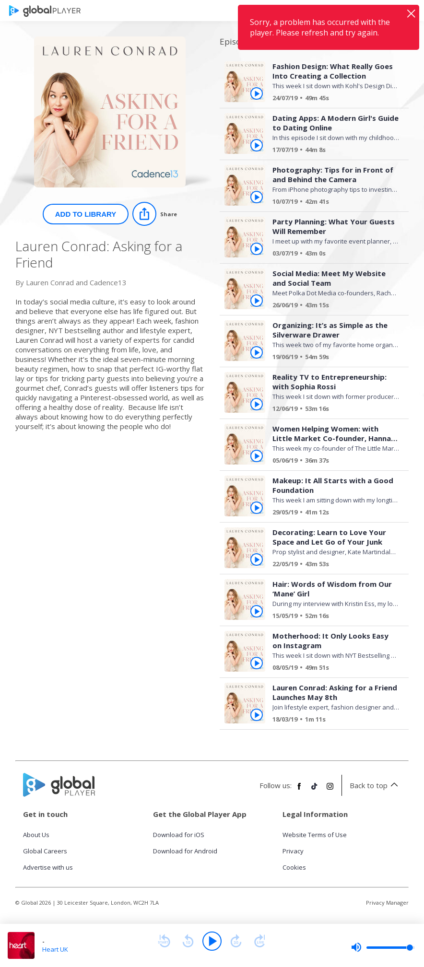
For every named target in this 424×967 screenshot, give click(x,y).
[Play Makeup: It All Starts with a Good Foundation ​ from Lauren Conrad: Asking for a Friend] (256, 507)
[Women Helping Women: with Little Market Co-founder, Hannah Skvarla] (332, 461)
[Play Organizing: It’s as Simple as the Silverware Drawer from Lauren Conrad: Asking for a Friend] (256, 352)
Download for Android (185, 851)
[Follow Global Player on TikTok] (314, 790)
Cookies (294, 867)
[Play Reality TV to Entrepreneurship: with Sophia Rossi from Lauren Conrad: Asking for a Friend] (256, 404)
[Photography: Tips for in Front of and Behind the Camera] (332, 203)
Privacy (293, 851)
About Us (36, 834)
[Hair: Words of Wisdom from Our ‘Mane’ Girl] (332, 617)
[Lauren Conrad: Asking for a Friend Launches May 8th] (332, 720)
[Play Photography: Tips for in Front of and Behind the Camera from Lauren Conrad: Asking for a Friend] (256, 197)
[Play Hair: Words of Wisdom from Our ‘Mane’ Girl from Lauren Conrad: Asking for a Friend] (256, 611)
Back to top (375, 785)
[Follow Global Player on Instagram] (330, 790)
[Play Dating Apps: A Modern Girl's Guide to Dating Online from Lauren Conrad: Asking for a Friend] (256, 145)
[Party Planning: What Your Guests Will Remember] (332, 254)
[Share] (154, 214)
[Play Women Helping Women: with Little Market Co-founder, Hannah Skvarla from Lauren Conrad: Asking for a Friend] (256, 456)
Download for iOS (178, 834)
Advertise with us (48, 867)
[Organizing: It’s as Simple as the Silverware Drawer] (332, 358)
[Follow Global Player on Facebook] (299, 790)
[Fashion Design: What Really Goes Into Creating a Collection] (332, 99)
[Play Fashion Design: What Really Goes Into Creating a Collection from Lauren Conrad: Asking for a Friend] (256, 93)
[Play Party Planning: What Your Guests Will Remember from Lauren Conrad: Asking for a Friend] (256, 249)
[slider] (383, 947)
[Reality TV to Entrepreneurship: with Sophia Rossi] (332, 410)
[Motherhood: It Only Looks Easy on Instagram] (332, 669)
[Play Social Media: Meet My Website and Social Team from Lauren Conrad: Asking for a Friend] (256, 300)
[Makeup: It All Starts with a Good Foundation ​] (332, 513)
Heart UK (55, 949)
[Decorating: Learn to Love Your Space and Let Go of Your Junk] (332, 565)
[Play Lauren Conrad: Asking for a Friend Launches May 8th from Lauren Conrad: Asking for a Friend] (256, 715)
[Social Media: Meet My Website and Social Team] (332, 306)
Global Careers (45, 851)
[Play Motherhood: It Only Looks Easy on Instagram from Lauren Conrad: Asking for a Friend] (256, 663)
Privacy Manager (387, 902)
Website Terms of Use (315, 834)
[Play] (212, 941)
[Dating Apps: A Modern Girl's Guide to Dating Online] (332, 151)
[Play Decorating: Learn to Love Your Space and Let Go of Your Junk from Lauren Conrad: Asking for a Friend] (256, 559)
